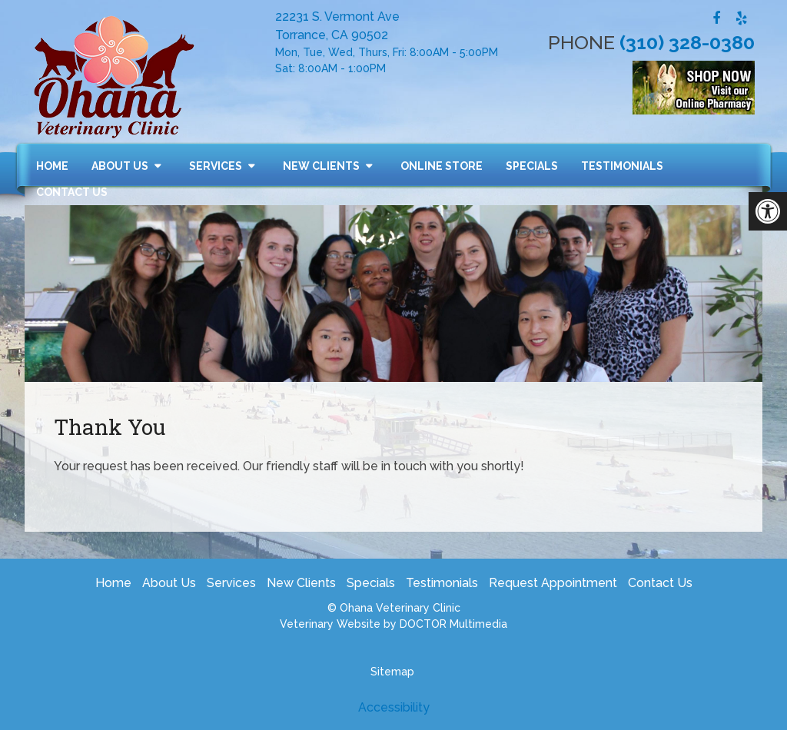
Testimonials (622, 166)
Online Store (441, 166)
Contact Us (72, 192)
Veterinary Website (330, 624)
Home (52, 166)
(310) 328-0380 (687, 42)
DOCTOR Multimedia (453, 624)
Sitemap (392, 671)
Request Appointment (553, 583)
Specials (532, 166)
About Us (119, 166)
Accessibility (394, 707)
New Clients (321, 166)
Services (215, 166)
